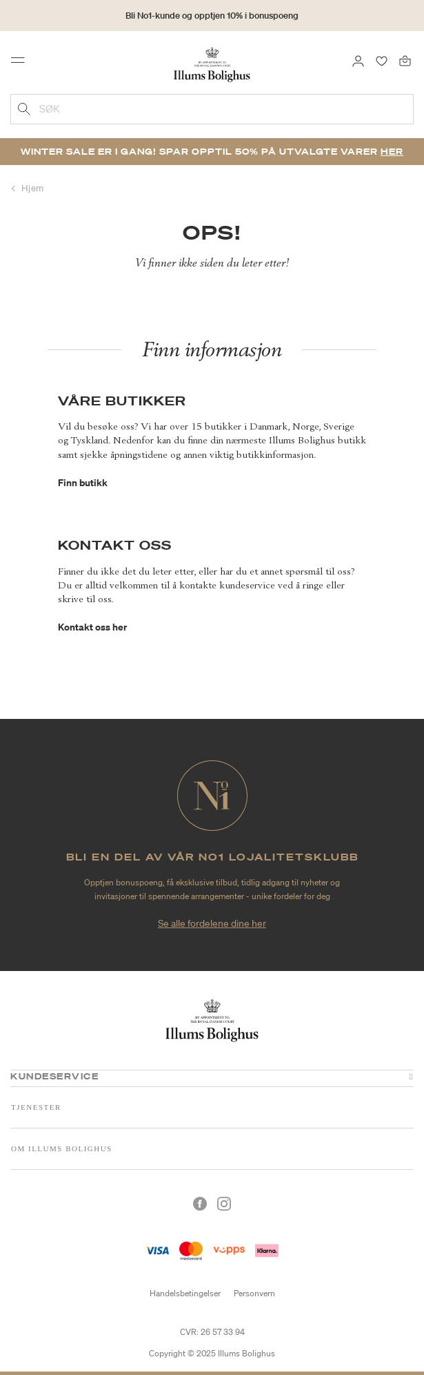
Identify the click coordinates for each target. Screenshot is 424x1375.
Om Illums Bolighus (61, 1148)
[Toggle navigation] (22, 63)
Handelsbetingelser (185, 1293)
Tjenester (36, 1107)
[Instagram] (224, 1204)
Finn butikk (83, 482)
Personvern (254, 1293)
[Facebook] (200, 1204)
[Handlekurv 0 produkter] (405, 60)
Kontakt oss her (92, 627)
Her (392, 151)
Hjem (32, 188)
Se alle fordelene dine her (212, 923)
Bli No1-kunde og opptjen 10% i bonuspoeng (212, 15)
